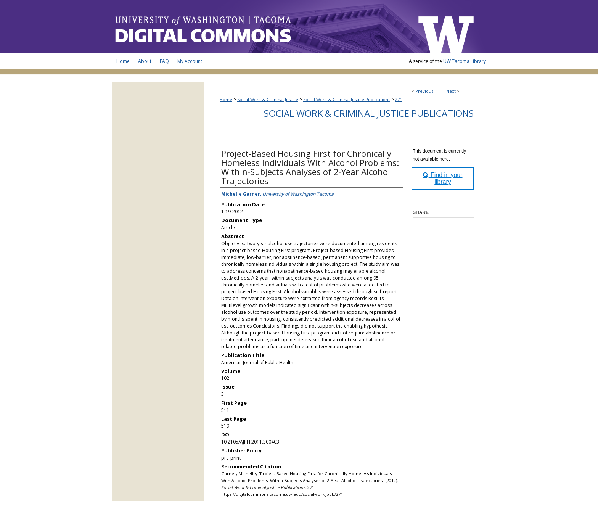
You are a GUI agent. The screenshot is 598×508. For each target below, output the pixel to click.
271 (398, 99)
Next (451, 91)
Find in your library (442, 178)
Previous (424, 91)
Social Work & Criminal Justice (267, 99)
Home (226, 99)
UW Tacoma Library (464, 61)
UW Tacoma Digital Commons (261, 26)
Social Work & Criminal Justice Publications (346, 99)
